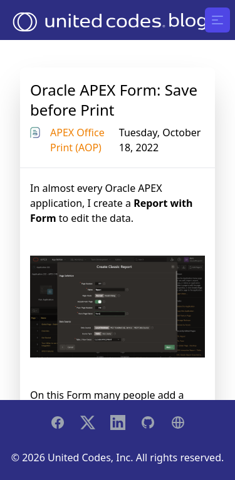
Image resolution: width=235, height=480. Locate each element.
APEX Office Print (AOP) (77, 140)
